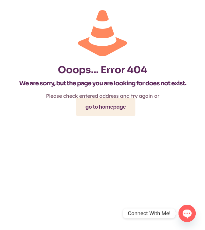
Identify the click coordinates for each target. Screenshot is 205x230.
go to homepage (106, 106)
